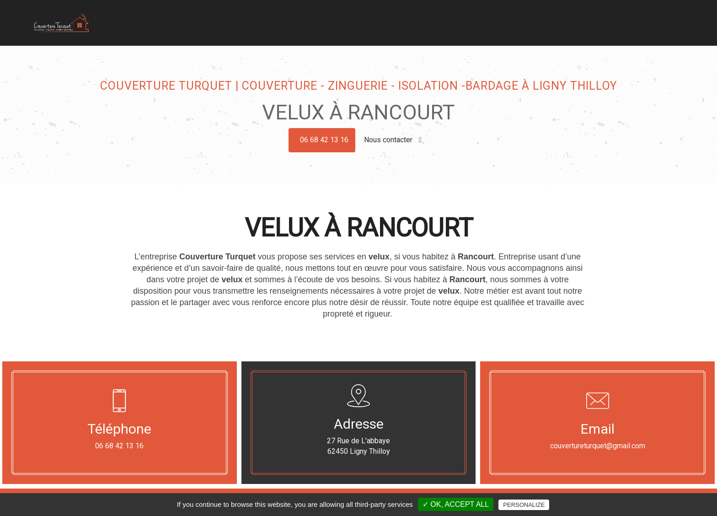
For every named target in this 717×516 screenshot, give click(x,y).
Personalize (524, 504)
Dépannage (571, 24)
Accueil (349, 24)
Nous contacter (393, 139)
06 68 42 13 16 (324, 139)
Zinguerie (429, 24)
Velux (535, 24)
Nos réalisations (623, 24)
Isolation (503, 24)
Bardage (466, 24)
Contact (670, 24)
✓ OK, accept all (456, 504)
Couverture (387, 24)
